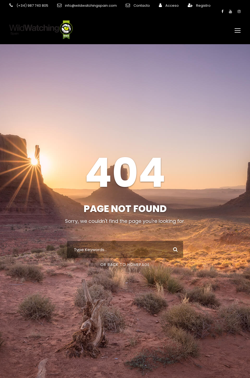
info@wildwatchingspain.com (84, 6)
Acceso (160, 6)
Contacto (132, 6)
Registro (189, 6)
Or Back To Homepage (125, 261)
